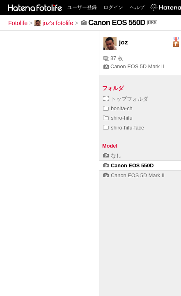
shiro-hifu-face (123, 128)
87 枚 (113, 58)
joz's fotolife (53, 23)
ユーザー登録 (82, 7)
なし (112, 156)
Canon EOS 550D (128, 165)
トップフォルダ (125, 99)
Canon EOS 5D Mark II (133, 66)
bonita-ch (118, 108)
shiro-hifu (118, 118)
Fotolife (17, 23)
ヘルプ (137, 7)
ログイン (113, 7)
